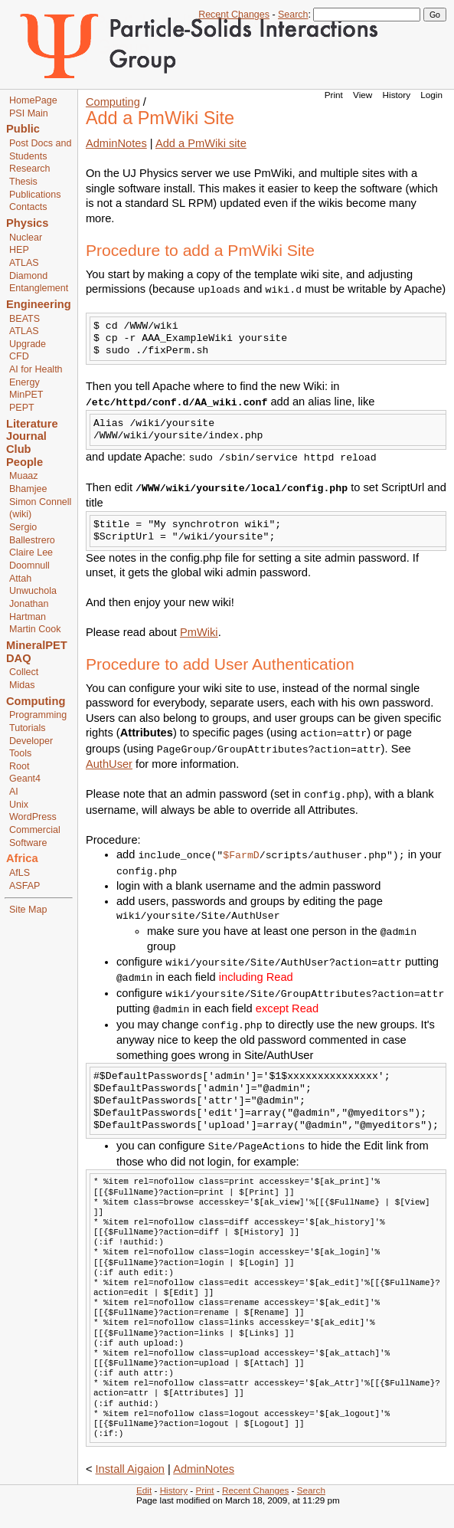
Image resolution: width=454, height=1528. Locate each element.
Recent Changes (233, 14)
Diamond (28, 276)
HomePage (33, 100)
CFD (19, 356)
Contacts (28, 207)
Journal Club (26, 442)
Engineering (38, 304)
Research (30, 168)
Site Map (28, 909)
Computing (35, 701)
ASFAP (24, 885)
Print (334, 95)
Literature (32, 424)
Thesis (23, 181)
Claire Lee (31, 552)
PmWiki (199, 632)
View (362, 95)
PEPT (21, 407)
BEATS (24, 318)
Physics (27, 223)
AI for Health (36, 369)
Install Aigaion (130, 1469)
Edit (144, 1490)
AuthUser (109, 764)
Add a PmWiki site (201, 143)
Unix (18, 804)
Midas (21, 685)
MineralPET (36, 645)
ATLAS (24, 262)
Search (293, 14)
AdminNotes (116, 143)
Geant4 (25, 778)
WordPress (33, 817)
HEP (19, 249)
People (24, 462)
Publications (35, 194)
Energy (24, 382)
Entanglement (38, 288)
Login (431, 95)
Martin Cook (34, 629)
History (396, 95)
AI (13, 791)
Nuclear (25, 237)
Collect (23, 672)
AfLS (19, 872)
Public (23, 129)
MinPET (26, 394)
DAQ (18, 658)
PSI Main (28, 113)
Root (19, 766)
